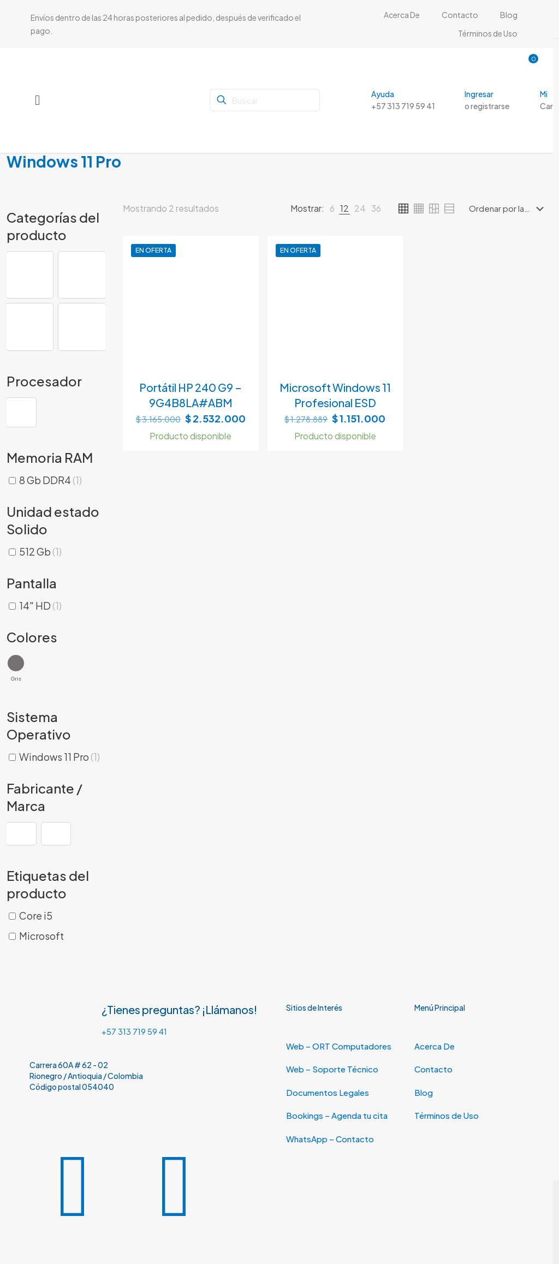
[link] (332, 208)
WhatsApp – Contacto (330, 1139)
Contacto (433, 1069)
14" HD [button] (40, 605)
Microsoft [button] (41, 935)
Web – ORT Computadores (338, 1046)
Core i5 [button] (35, 915)
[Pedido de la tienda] (508, 208)
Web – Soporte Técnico (332, 1069)
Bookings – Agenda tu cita (337, 1115)
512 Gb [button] (40, 551)
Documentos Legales (327, 1092)
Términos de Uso (446, 1115)
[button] (29, 274)
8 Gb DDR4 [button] (50, 480)
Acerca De (434, 1046)
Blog (423, 1092)
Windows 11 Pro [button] (59, 756)
